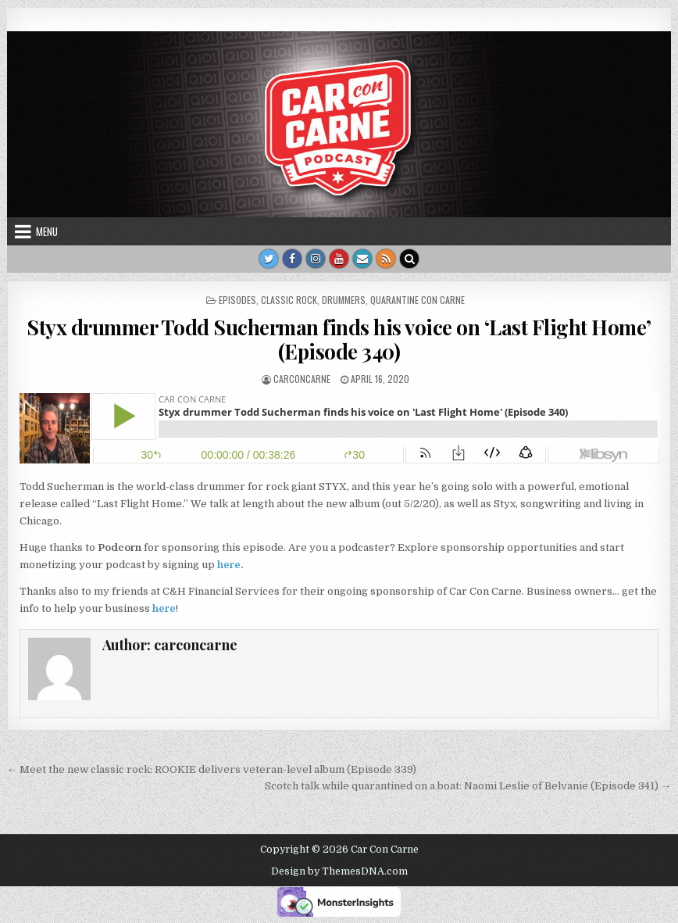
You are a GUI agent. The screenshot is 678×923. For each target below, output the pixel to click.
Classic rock (289, 299)
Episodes (237, 299)
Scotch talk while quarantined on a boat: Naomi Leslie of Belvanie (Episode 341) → (468, 786)
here (229, 565)
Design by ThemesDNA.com (339, 871)
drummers (344, 299)
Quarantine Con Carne (417, 299)
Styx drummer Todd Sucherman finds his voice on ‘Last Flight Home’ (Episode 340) (339, 339)
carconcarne (301, 378)
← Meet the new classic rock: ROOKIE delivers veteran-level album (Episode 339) (211, 769)
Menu (47, 231)
